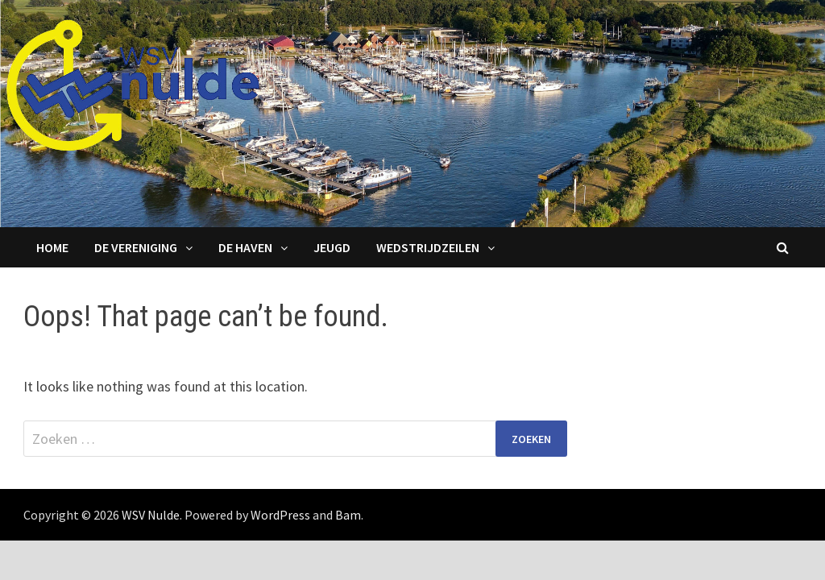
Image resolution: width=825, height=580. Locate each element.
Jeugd (331, 247)
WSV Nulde (151, 515)
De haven (245, 247)
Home (52, 247)
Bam (348, 515)
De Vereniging (135, 247)
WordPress (280, 515)
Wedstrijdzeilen (427, 247)
